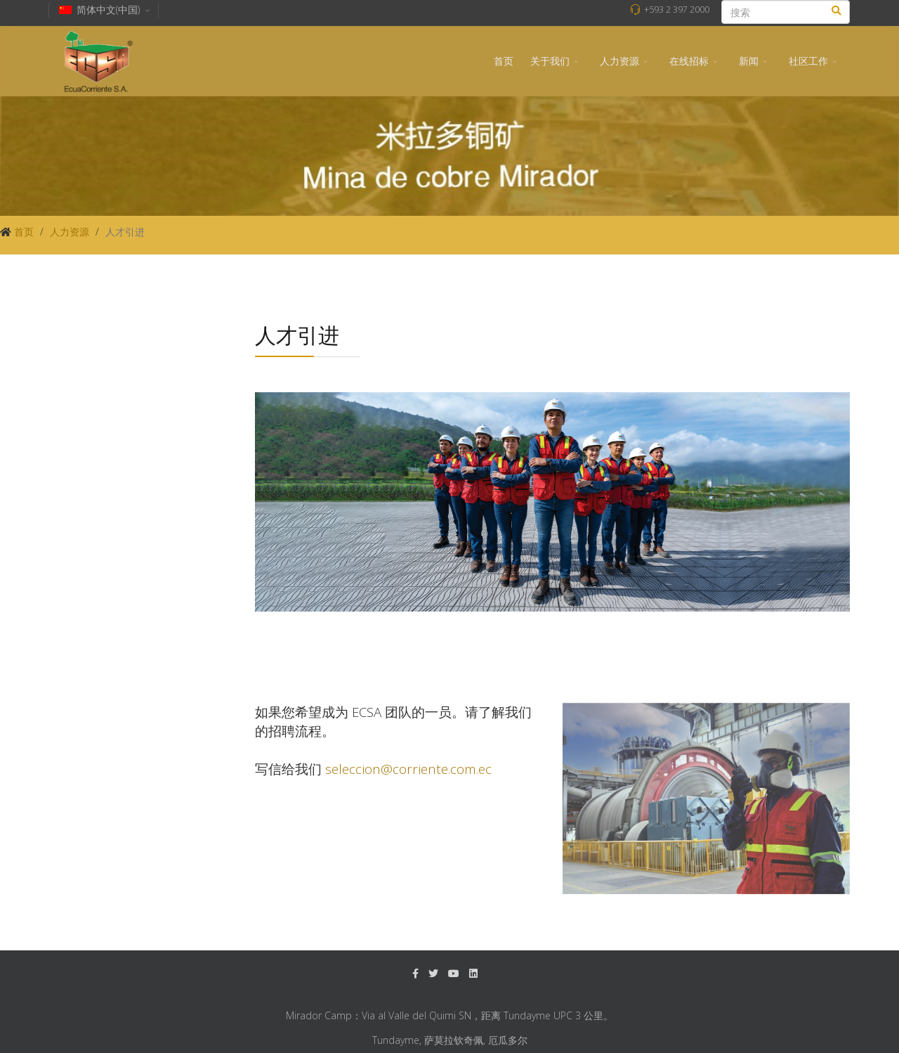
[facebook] (415, 973)
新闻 (749, 60)
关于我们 (550, 60)
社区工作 (808, 60)
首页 (503, 60)
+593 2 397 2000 (676, 9)
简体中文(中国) (105, 9)
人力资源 (619, 60)
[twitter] (433, 973)
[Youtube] (453, 973)
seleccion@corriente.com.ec (408, 768)
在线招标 (689, 60)
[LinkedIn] (473, 973)
